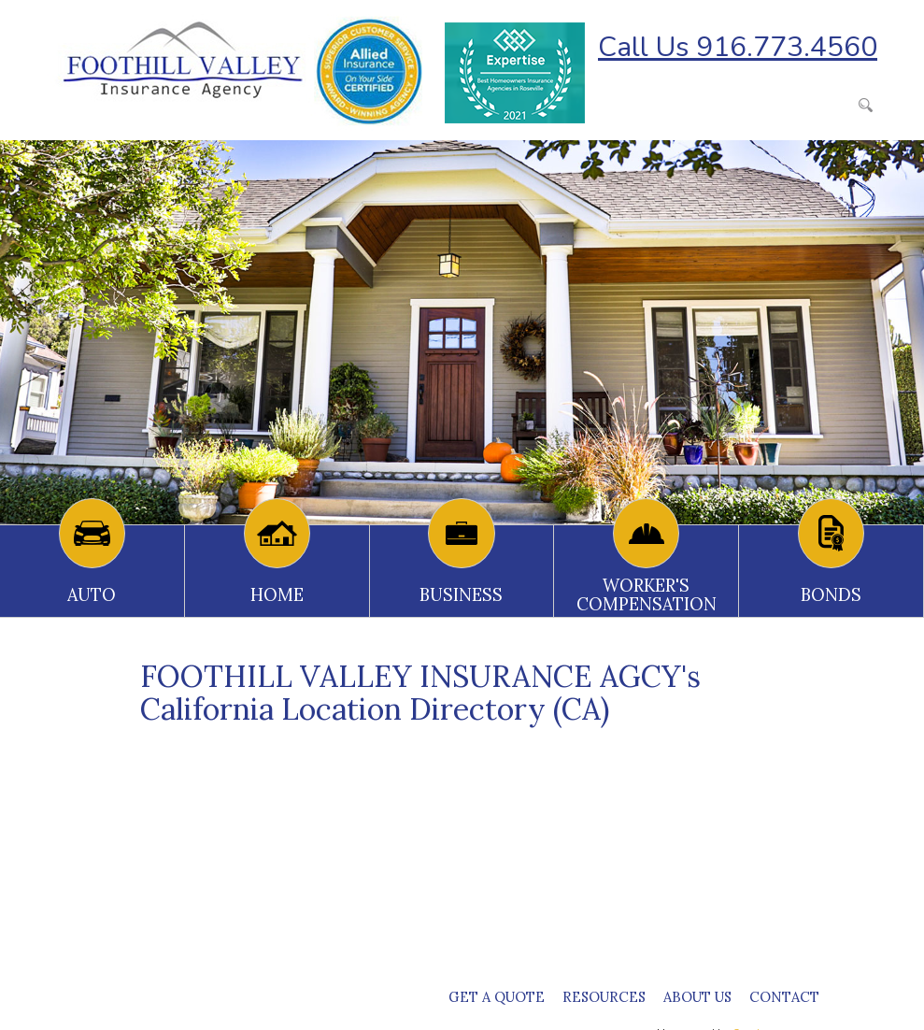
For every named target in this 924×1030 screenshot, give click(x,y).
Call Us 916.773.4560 (737, 47)
